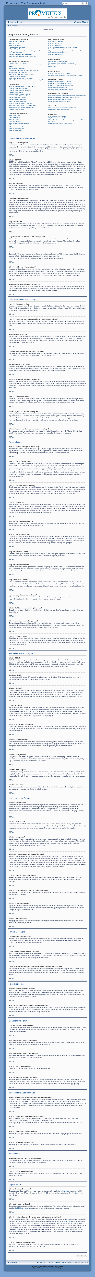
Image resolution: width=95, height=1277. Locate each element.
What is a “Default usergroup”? (57, 52)
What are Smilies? (14, 119)
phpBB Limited (64, 1191)
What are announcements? (17, 125)
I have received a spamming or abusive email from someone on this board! (66, 65)
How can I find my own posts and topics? (60, 89)
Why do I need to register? (17, 41)
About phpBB (76, 1193)
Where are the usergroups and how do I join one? (63, 47)
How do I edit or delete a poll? (18, 96)
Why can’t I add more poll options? (19, 94)
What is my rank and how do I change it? (21, 78)
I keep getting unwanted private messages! (61, 63)
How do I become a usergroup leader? (59, 49)
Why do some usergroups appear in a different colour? (64, 51)
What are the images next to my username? (22, 74)
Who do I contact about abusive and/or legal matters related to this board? (67, 120)
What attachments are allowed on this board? (62, 108)
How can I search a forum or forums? (59, 81)
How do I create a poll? (16, 92)
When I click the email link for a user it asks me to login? (26, 80)
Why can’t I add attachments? (18, 99)
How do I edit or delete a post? (18, 88)
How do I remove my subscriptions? (59, 101)
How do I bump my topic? (16, 109)
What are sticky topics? (16, 127)
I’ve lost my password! (15, 52)
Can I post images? (15, 121)
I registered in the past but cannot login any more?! (24, 51)
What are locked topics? (16, 128)
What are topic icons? (15, 130)
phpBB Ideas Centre (21, 1208)
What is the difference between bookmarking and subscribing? (67, 95)
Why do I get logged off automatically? (20, 54)
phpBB (57, 370)
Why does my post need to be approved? (21, 107)
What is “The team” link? (55, 54)
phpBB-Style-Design (56, 1268)
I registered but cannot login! (17, 47)
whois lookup (68, 1221)
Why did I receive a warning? (17, 101)
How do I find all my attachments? (58, 109)
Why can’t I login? (14, 49)
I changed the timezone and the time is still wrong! (24, 70)
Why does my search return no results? (60, 83)
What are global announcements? (19, 123)
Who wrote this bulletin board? (57, 116)
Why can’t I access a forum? (17, 97)
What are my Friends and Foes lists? (59, 73)
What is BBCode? (14, 115)
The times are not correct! (16, 68)
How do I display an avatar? (17, 76)
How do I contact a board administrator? (60, 123)
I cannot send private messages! (58, 61)
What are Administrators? (56, 41)
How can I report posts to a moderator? (21, 103)
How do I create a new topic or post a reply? (22, 86)
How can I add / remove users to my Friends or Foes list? (65, 75)
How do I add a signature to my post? (20, 90)
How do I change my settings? (18, 63)
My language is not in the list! (18, 72)
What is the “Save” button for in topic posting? (23, 105)
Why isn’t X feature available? (57, 118)
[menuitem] (19, 22)
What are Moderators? (55, 43)
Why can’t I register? (15, 45)
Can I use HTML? (14, 117)
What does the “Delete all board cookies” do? (22, 56)
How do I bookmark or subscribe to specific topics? (63, 97)
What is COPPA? (14, 43)
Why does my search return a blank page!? (61, 85)
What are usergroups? (55, 45)
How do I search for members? (57, 87)
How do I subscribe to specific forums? (59, 99)
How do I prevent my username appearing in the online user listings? (27, 65)
